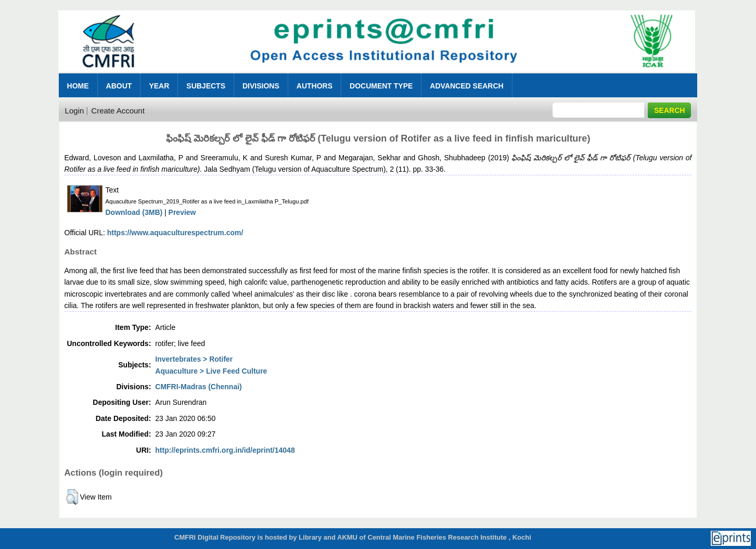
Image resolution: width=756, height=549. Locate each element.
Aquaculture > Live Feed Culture (211, 371)
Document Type (381, 86)
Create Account (118, 110)
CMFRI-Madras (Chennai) (198, 386)
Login (74, 110)
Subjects (205, 86)
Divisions (260, 86)
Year (159, 86)
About (119, 86)
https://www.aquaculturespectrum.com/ (175, 232)
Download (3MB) (134, 212)
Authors (314, 86)
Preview (182, 212)
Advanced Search (466, 86)
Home (78, 86)
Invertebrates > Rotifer (194, 359)
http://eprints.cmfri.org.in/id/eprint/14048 (224, 450)
